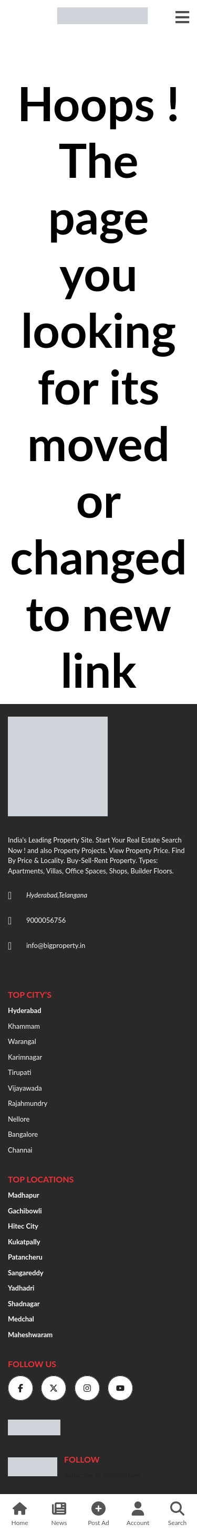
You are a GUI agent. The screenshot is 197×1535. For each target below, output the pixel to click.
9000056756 (46, 920)
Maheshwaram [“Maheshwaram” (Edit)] (30, 1334)
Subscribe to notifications (102, 1475)
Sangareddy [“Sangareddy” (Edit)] (26, 1272)
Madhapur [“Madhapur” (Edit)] (23, 1195)
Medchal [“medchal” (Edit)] (21, 1319)
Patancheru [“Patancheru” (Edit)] (25, 1257)
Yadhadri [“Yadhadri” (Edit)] (21, 1288)
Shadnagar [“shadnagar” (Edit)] (24, 1303)
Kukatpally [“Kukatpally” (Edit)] (24, 1242)
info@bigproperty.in (55, 945)
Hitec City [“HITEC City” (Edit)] (23, 1226)
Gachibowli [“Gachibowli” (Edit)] (25, 1211)
